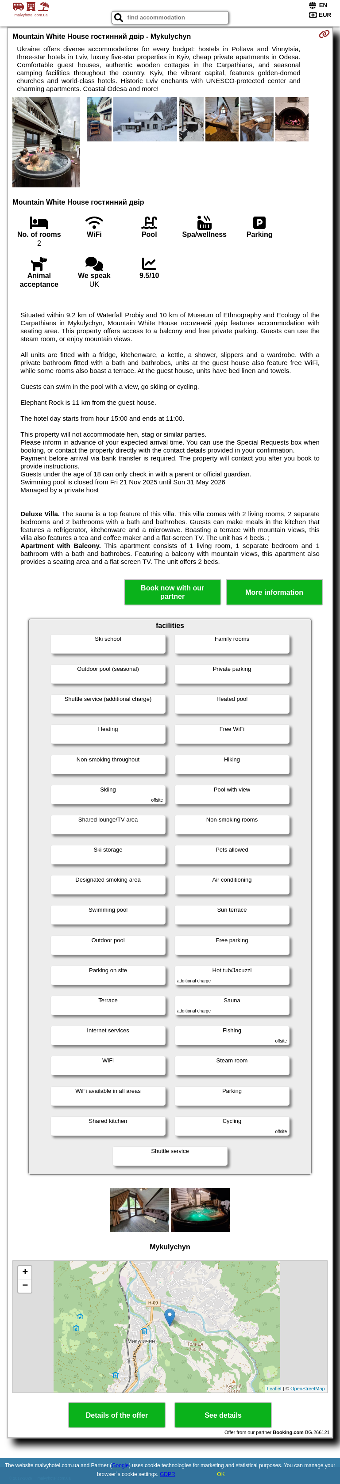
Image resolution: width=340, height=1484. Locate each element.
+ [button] (25, 1272)
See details (223, 1415)
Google (120, 1465)
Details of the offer (117, 1415)
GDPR (167, 1474)
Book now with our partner (172, 592)
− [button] (25, 1286)
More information (274, 592)
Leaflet (274, 1388)
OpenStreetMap (307, 1388)
